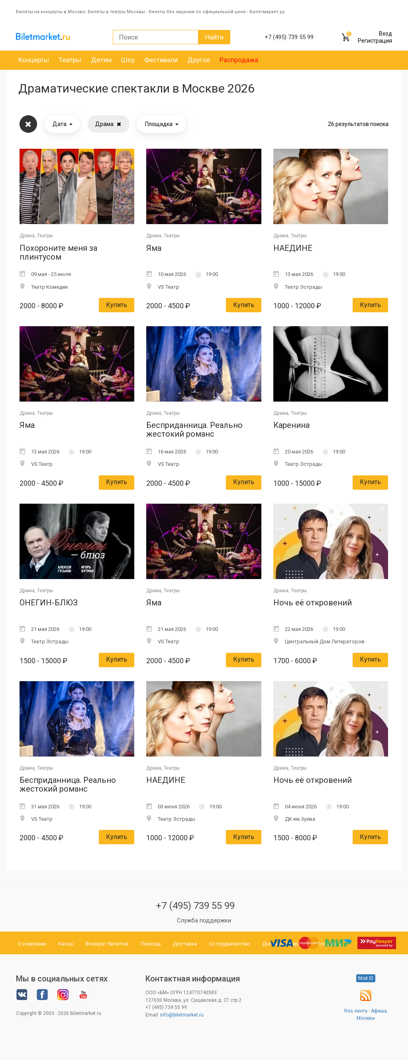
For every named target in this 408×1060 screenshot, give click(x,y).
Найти (214, 37)
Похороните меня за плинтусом (58, 253)
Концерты (33, 60)
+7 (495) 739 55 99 (195, 905)
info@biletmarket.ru (182, 1015)
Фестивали (161, 60)
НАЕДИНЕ (292, 248)
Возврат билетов (107, 944)
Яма (153, 248)
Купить (116, 305)
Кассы (66, 944)
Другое (198, 60)
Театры (70, 60)
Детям (101, 60)
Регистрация (375, 40)
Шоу (128, 60)
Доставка (185, 944)
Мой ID (365, 978)
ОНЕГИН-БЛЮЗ (49, 602)
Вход (385, 33)
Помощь (151, 944)
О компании (32, 944)
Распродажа (239, 60)
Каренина (291, 425)
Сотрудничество (229, 944)
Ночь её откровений (312, 602)
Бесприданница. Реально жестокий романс (194, 430)
